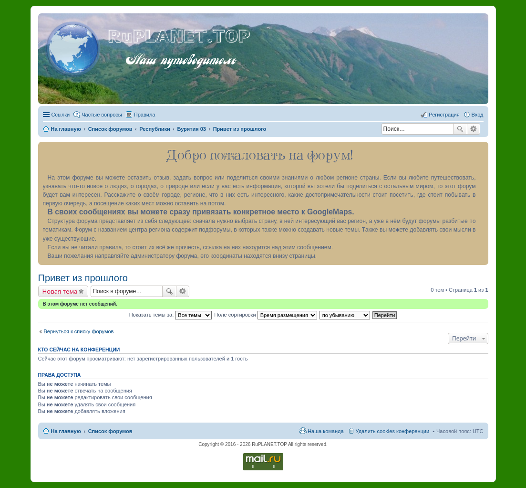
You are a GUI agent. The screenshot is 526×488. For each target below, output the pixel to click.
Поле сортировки (265, 315)
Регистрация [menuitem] (444, 114)
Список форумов (110, 431)
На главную (66, 431)
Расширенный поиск (473, 129)
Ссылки (61, 114)
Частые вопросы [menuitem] (102, 114)
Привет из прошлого (83, 278)
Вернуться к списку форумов (79, 331)
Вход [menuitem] (478, 114)
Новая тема (60, 291)
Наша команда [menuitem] (325, 431)
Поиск (460, 129)
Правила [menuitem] (144, 114)
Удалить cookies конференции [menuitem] (393, 431)
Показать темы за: (170, 315)
